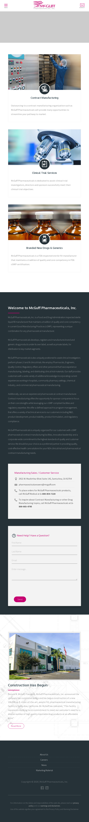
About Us (44, 754)
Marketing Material (44, 770)
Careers (44, 759)
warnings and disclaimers (50, 806)
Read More (16, 726)
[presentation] (44, 589)
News (44, 765)
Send (19, 599)
